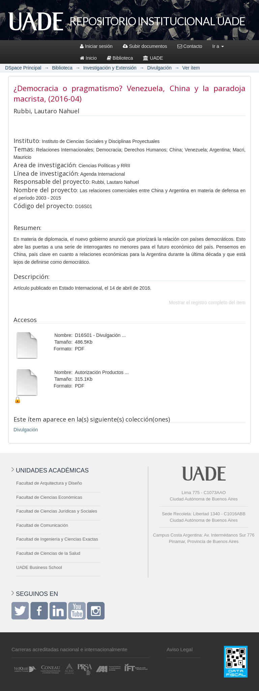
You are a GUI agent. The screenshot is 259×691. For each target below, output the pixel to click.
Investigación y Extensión (110, 67)
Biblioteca (120, 58)
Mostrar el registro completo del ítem (207, 302)
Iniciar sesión (96, 46)
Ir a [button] (218, 46)
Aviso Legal (180, 649)
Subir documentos (145, 46)
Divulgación (159, 67)
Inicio (88, 58)
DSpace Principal (23, 67)
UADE (153, 58)
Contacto (189, 46)
